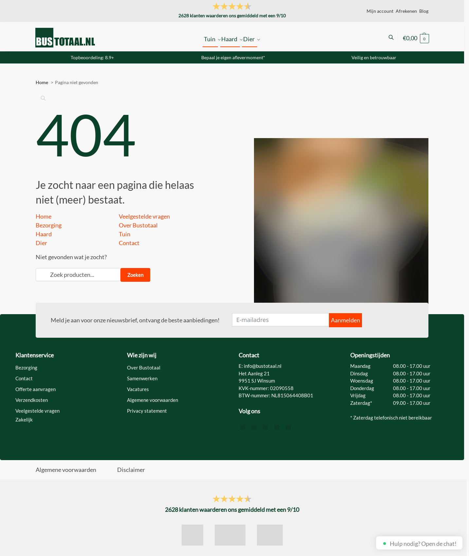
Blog (423, 11)
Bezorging (49, 225)
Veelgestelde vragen (144, 216)
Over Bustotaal (138, 225)
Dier (41, 242)
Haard (44, 234)
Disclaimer (131, 469)
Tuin (124, 234)
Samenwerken (142, 378)
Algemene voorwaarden (152, 400)
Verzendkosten (31, 400)
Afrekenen (406, 11)
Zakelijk (24, 419)
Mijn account (380, 11)
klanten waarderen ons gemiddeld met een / (232, 15)
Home (43, 216)
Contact (129, 242)
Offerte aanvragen (35, 389)
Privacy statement (147, 411)
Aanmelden (345, 320)
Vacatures (138, 389)
